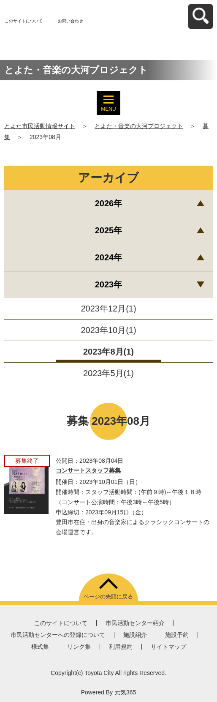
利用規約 (121, 646)
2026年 (108, 203)
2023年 (108, 284)
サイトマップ (168, 646)
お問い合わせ (70, 21)
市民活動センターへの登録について (58, 634)
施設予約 (177, 634)
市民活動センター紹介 (135, 623)
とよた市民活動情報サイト (39, 126)
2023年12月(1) (108, 308)
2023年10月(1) (108, 330)
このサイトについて (24, 21)
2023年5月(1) (108, 373)
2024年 (108, 257)
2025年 (108, 230)
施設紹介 (135, 634)
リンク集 (79, 646)
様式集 (40, 646)
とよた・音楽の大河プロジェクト (139, 126)
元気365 (125, 692)
